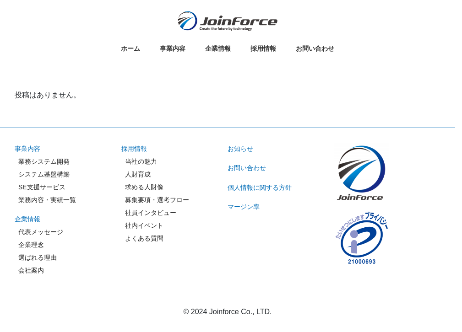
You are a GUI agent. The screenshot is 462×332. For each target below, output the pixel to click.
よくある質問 (144, 238)
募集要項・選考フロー (157, 199)
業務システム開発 (44, 161)
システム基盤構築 (44, 174)
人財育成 (138, 174)
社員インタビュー (150, 212)
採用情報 (134, 148)
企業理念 (31, 244)
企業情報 (27, 219)
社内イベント (144, 225)
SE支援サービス (41, 187)
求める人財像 (144, 187)
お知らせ (240, 148)
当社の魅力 (141, 161)
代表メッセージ (40, 232)
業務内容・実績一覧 (47, 199)
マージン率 (244, 206)
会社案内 (31, 270)
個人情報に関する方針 (260, 187)
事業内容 (27, 148)
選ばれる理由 (37, 257)
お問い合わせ (247, 167)
